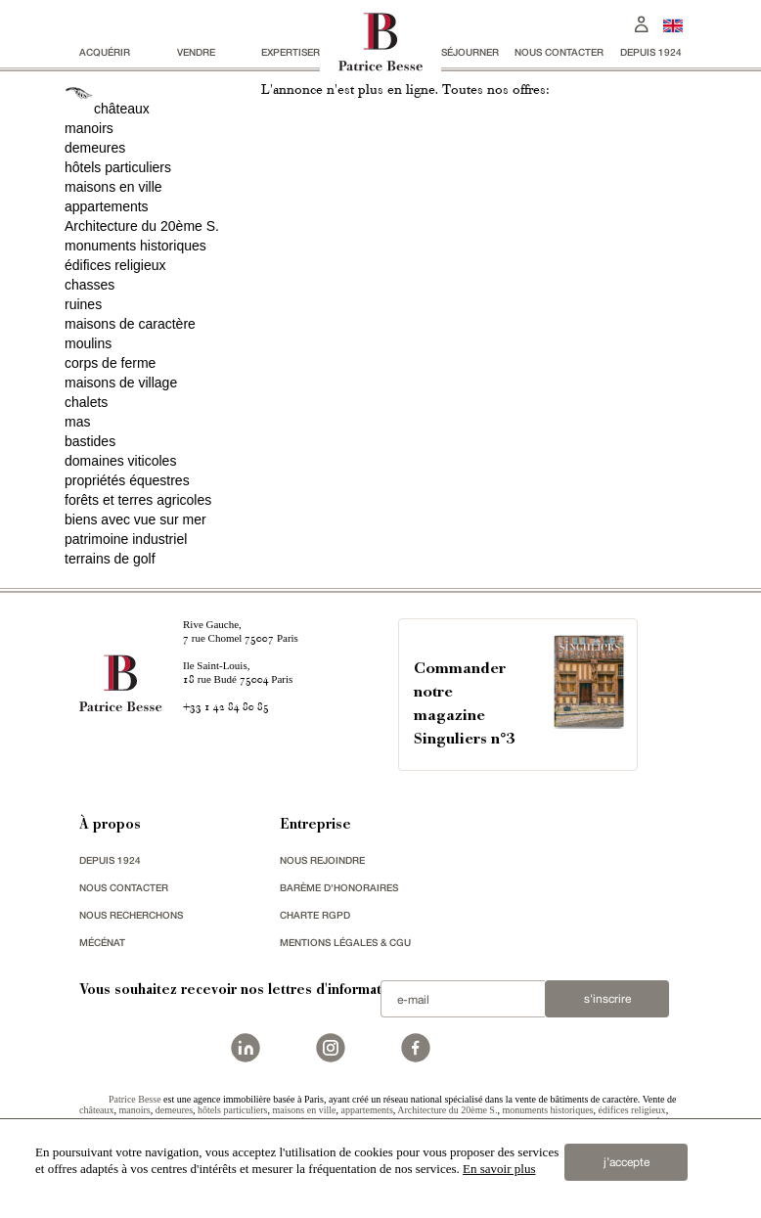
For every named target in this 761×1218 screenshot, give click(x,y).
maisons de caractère (130, 324)
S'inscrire (607, 999)
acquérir (104, 52)
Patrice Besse (135, 1099)
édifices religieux (115, 265)
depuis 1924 (651, 52)
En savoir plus (499, 1168)
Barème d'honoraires (339, 887)
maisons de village (121, 382)
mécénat (102, 942)
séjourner (470, 52)
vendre (196, 52)
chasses (89, 285)
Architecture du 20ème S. (142, 226)
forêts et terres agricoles (138, 500)
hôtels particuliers (118, 167)
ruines (83, 304)
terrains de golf (110, 558)
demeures (95, 148)
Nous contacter (559, 52)
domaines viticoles (120, 461)
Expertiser (290, 52)
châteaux (122, 108)
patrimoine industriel (126, 539)
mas (77, 421)
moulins (88, 343)
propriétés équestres (127, 480)
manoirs (89, 128)
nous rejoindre (322, 860)
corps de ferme (110, 363)
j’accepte (626, 1162)
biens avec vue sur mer (135, 519)
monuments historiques (135, 245)
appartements (107, 206)
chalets (86, 402)
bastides (90, 441)
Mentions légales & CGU (345, 942)
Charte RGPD (315, 915)
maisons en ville (113, 187)
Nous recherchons (131, 915)
